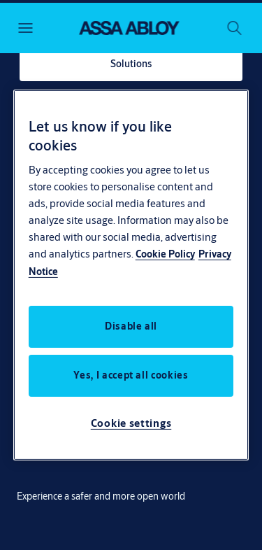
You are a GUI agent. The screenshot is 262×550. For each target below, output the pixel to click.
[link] (131, 64)
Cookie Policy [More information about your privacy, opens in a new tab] (165, 254)
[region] (131, 275)
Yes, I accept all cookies (130, 375)
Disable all (131, 326)
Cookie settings (131, 423)
